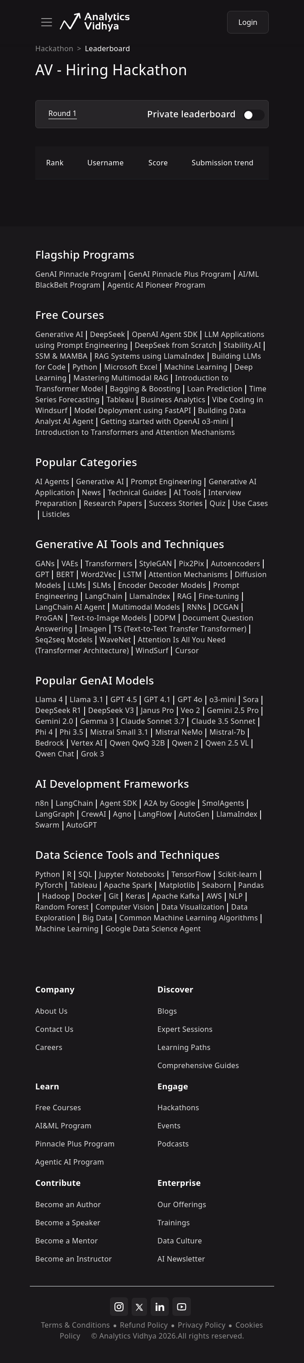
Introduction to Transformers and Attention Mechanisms (135, 432)
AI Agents (52, 481)
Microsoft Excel (130, 367)
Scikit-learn (237, 874)
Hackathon (54, 48)
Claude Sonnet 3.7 (153, 721)
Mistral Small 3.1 (119, 732)
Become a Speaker (67, 1223)
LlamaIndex (150, 596)
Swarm (47, 825)
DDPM (165, 618)
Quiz (217, 503)
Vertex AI (87, 743)
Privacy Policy (201, 1325)
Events (168, 1126)
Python (84, 367)
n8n (42, 803)
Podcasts (173, 1144)
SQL (85, 874)
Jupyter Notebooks (132, 874)
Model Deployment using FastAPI (132, 410)
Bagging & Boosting (145, 389)
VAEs (70, 563)
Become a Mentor (66, 1241)
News (91, 492)
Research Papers (113, 503)
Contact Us (54, 1029)
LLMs (77, 585)
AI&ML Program (63, 1126)
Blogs (167, 1011)
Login (247, 22)
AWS (214, 896)
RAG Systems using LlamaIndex (150, 356)
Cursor (187, 650)
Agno (122, 814)
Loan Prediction (214, 389)
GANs (45, 563)
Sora (251, 699)
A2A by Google (169, 803)
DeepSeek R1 (58, 710)
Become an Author (68, 1204)
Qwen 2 (185, 743)
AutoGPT (81, 825)
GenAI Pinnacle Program (78, 274)
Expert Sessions (185, 1029)
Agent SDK (118, 803)
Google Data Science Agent (153, 929)
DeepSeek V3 (111, 710)
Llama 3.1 (87, 699)
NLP (236, 896)
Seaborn (216, 885)
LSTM (132, 574)
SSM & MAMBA (61, 356)
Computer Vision (124, 907)
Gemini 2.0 (54, 721)
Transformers (109, 563)
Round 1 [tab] (62, 113)
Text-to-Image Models (108, 618)
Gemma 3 (97, 721)
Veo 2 (190, 710)
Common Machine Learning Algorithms (188, 918)
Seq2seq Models (64, 640)
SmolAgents (223, 803)
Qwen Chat (54, 754)
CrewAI (93, 814)
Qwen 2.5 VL (227, 743)
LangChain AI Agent (70, 607)
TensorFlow (191, 874)
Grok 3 (92, 754)
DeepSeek (107, 334)
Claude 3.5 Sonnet (223, 721)
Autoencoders (235, 563)
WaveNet (115, 640)
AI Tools (187, 492)
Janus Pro (157, 710)
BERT (65, 574)
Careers (48, 1047)
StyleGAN (155, 563)
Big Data (97, 918)
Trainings (173, 1223)
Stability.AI (242, 345)
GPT (42, 574)
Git (114, 896)
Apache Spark (128, 885)
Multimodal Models (146, 607)
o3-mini (222, 699)
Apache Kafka (176, 896)
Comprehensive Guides (198, 1065)
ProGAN (49, 618)
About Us (51, 1011)
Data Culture (179, 1241)
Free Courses (58, 1108)
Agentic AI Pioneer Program (156, 285)
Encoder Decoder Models (162, 585)
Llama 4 (49, 699)
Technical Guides (137, 492)
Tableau (120, 400)
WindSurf (152, 650)
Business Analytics (173, 400)
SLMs (102, 585)
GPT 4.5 (123, 699)
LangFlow (155, 814)
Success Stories (176, 503)
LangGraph (55, 814)
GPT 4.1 (157, 699)
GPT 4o (189, 699)
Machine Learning (196, 367)
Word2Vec (98, 574)
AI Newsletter (181, 1259)
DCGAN (226, 607)
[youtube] (181, 1306)
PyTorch (49, 885)
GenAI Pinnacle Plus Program (180, 274)
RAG (184, 596)
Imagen (93, 629)
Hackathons (178, 1108)
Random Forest (62, 907)
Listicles (56, 514)
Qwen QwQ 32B (137, 743)
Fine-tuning (219, 596)
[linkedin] (160, 1306)
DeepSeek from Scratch (176, 345)
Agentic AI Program (69, 1162)
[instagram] (119, 1306)
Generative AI (59, 334)
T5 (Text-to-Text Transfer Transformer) (180, 629)
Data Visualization (192, 907)
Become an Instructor (73, 1259)
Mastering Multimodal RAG (120, 378)
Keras (135, 896)
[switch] (254, 115)
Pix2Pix (191, 563)
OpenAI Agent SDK (164, 334)
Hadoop (56, 896)
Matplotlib (177, 885)
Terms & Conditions (75, 1325)
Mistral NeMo (179, 732)
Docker (89, 896)
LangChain (104, 596)
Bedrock (49, 743)
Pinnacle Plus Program (75, 1144)
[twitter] (139, 1307)
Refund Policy (144, 1325)
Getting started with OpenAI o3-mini (164, 421)
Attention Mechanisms (188, 574)
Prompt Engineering (166, 481)
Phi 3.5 (72, 732)
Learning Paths (183, 1047)
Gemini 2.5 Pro (233, 710)
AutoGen (194, 814)
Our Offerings (181, 1204)
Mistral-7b (227, 732)
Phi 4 (44, 732)
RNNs (196, 607)
